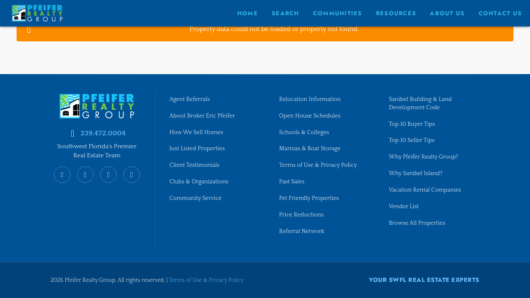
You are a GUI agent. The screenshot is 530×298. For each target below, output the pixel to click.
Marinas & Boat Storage (310, 148)
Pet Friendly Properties (309, 198)
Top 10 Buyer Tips (412, 123)
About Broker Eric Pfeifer (202, 115)
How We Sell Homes (196, 131)
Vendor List (404, 206)
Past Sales (292, 181)
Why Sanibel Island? (416, 173)
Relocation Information (310, 98)
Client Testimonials (194, 165)
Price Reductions (301, 214)
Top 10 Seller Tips (412, 140)
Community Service (195, 198)
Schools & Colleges (304, 131)
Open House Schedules (310, 115)
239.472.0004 (102, 132)
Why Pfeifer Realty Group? (424, 157)
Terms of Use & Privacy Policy (318, 165)
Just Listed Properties (197, 148)
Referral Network (302, 231)
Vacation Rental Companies (425, 190)
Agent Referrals (189, 98)
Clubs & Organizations (199, 181)
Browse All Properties (417, 223)
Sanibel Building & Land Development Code (421, 102)
